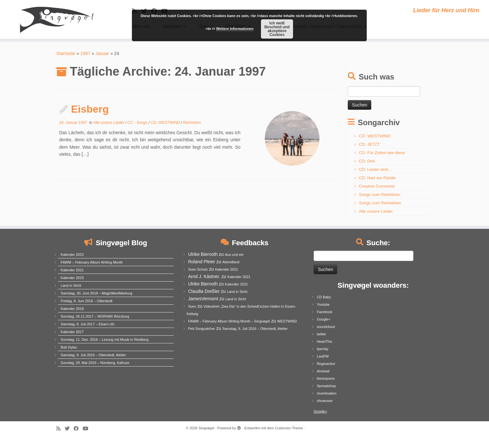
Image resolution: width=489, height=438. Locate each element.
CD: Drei (367, 161)
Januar (102, 53)
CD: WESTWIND (166, 122)
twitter (321, 334)
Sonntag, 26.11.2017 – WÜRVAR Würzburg (95, 316)
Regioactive (326, 364)
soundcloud (326, 327)
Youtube (323, 304)
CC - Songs (137, 122)
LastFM (323, 356)
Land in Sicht (71, 285)
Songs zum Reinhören (380, 194)
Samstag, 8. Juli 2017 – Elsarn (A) (88, 324)
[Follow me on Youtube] (87, 428)
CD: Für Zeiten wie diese (382, 152)
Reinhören (192, 122)
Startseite (65, 53)
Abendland (230, 262)
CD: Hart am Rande (377, 177)
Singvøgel (206, 428)
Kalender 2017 (72, 332)
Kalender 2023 (72, 254)
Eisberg (90, 109)
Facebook (324, 312)
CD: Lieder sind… (375, 169)
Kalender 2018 (72, 309)
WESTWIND (287, 321)
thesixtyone (326, 378)
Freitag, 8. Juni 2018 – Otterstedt (87, 301)
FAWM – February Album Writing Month (92, 262)
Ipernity (322, 349)
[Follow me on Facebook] (78, 428)
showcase (325, 401)
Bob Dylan (69, 347)
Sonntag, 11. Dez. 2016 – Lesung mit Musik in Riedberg (105, 339)
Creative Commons (377, 186)
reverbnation (327, 393)
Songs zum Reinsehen (380, 202)
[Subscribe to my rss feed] (60, 428)
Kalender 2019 (72, 278)
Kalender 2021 (72, 270)
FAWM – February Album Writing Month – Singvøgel (229, 321)
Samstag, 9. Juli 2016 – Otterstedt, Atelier (93, 355)
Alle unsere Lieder (109, 122)
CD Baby (324, 297)
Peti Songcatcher (201, 329)
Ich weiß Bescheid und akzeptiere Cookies (277, 29)
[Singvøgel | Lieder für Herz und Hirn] (56, 19)
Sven (192, 306)
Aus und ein (234, 254)
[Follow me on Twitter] (69, 428)
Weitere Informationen (235, 29)
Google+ (323, 319)
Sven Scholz (198, 269)
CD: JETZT (369, 144)
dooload (323, 371)
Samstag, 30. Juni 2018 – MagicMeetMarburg (97, 293)
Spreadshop (326, 386)
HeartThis (324, 341)
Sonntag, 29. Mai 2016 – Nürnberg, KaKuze (95, 363)
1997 (85, 53)
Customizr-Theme (289, 428)
